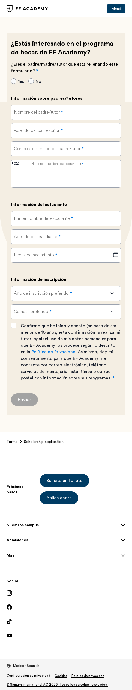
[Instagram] (66, 593)
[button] (64, 480)
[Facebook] (66, 607)
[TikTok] (66, 621)
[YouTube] (66, 635)
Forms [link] (12, 441)
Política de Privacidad (53, 351)
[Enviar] (24, 399)
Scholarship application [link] (44, 441)
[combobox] (20, 167)
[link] (27, 8)
